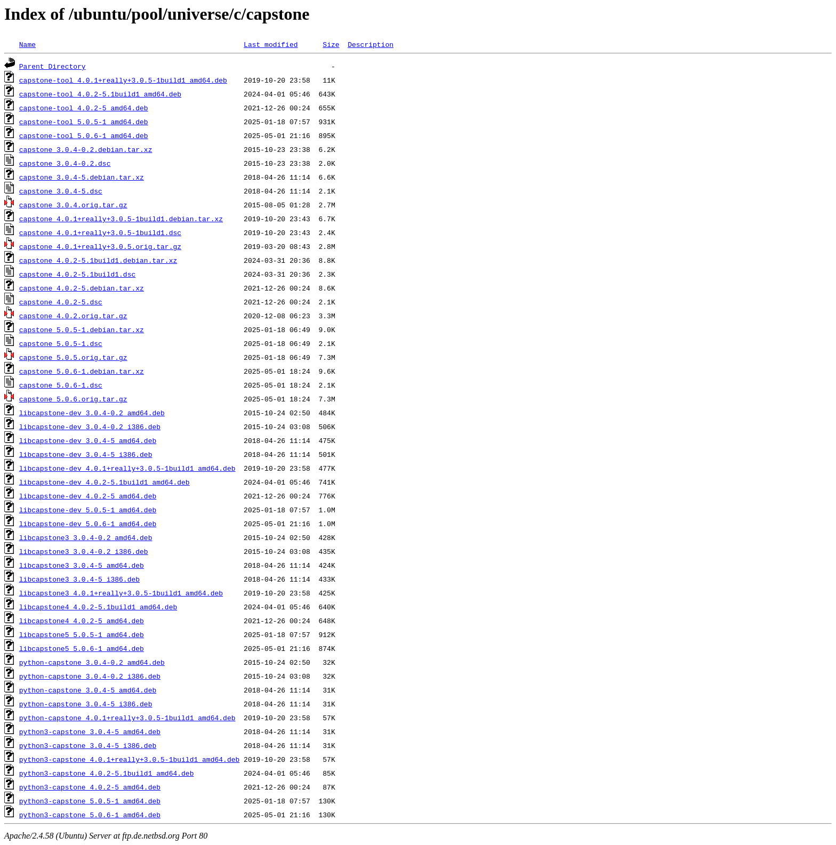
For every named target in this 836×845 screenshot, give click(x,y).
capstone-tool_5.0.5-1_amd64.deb (83, 121)
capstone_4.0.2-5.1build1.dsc (77, 274)
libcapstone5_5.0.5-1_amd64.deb (81, 634)
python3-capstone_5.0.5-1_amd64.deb (89, 801)
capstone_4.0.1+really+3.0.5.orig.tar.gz (100, 246)
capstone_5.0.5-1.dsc (60, 343)
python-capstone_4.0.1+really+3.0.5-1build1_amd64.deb (127, 717)
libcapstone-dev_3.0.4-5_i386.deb (85, 454)
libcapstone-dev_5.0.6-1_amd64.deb (87, 523)
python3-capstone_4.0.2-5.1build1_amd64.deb (106, 773)
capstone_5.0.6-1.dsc (60, 385)
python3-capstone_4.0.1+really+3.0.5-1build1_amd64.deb (129, 759)
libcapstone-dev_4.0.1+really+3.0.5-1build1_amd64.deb (127, 468)
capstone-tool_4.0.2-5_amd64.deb (83, 107)
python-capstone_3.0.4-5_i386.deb (85, 704)
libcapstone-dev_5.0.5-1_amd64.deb (87, 509)
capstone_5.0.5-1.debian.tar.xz (81, 329)
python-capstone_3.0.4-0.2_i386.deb (89, 676)
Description (370, 44)
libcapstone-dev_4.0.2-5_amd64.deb (87, 496)
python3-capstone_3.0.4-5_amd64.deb (89, 731)
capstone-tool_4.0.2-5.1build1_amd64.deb (100, 94)
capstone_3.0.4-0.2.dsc (65, 163)
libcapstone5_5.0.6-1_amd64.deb (81, 648)
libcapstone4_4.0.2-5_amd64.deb (81, 620)
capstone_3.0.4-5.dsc (60, 191)
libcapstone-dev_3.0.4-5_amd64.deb (87, 440)
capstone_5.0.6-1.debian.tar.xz (81, 371)
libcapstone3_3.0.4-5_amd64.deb (81, 565)
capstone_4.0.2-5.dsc (60, 302)
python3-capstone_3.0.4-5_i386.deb (87, 745)
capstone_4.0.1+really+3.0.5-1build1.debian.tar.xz (121, 218)
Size (331, 44)
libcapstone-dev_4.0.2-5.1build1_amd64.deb (104, 482)
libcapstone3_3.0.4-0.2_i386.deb (83, 551)
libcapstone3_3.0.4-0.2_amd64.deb (85, 537)
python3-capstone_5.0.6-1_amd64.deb (89, 814)
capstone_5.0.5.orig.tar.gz (73, 357)
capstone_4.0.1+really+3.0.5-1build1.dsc (100, 232)
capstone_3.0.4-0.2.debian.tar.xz (85, 149)
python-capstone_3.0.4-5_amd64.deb (87, 690)
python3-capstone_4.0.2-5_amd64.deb (89, 787)
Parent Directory (52, 66)
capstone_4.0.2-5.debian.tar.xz (81, 288)
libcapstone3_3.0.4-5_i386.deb (79, 579)
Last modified (271, 44)
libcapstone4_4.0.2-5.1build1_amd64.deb (98, 606)
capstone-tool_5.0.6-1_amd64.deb (83, 135)
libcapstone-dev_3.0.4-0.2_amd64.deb (92, 412)
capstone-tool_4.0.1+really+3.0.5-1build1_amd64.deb (123, 80)
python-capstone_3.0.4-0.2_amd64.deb (92, 662)
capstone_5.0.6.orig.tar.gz (73, 399)
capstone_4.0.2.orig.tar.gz (73, 315)
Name (27, 44)
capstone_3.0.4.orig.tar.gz (73, 205)
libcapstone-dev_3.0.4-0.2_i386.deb (89, 426)
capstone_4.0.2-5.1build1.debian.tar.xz (98, 260)
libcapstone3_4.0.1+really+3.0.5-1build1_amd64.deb (121, 593)
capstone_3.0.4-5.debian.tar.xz (81, 177)
